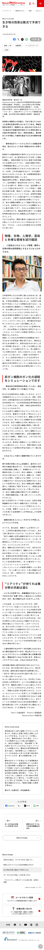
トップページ (6, 11)
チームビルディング (32, 45)
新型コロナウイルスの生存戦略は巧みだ (34, 823)
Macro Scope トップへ (34, 887)
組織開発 (18, 45)
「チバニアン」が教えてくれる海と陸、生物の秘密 (21, 881)
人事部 (6, 50)
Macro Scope (27, 838)
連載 (30, 11)
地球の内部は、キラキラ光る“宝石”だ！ (19, 860)
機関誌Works (20, 11)
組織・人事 (7, 45)
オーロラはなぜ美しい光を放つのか (12, 822)
